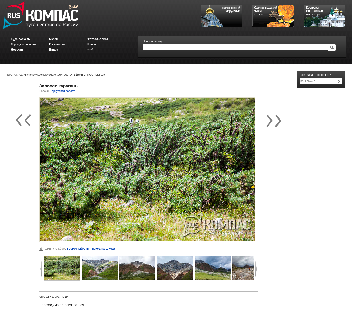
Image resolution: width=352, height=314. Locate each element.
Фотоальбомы (37, 75)
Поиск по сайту (153, 41)
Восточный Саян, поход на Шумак (91, 248)
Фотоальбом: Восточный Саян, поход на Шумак (76, 75)
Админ (23, 75)
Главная (12, 75)
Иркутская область (63, 91)
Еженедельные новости (315, 74)
